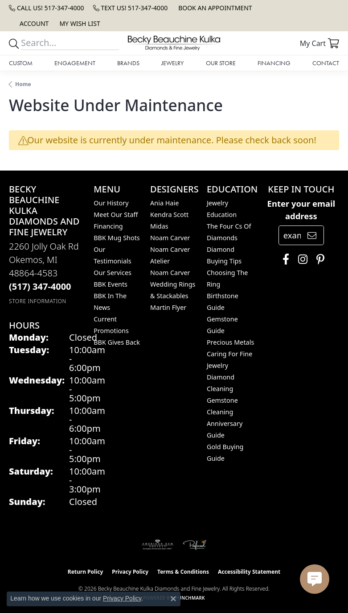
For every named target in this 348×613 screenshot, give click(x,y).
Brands (128, 63)
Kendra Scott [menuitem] (169, 214)
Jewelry (172, 63)
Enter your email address (301, 209)
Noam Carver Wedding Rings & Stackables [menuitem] (172, 284)
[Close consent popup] (173, 598)
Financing (274, 63)
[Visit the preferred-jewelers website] (195, 544)
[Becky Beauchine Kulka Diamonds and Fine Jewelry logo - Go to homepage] (174, 43)
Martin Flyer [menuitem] (168, 307)
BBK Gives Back (117, 342)
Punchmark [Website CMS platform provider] (190, 598)
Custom (21, 63)
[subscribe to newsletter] (311, 235)
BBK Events (110, 284)
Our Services (112, 272)
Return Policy (85, 571)
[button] (33, 23)
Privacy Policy (130, 571)
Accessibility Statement (249, 571)
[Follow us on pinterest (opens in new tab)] (318, 259)
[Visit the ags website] (157, 544)
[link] (46, 8)
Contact (325, 63)
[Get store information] (37, 301)
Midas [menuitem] (159, 226)
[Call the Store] (40, 286)
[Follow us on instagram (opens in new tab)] (300, 259)
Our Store (221, 63)
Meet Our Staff (116, 214)
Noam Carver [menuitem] (170, 238)
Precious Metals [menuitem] (230, 342)
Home (23, 84)
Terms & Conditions (183, 571)
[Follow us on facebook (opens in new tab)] (283, 259)
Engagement (74, 63)
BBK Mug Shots (116, 238)
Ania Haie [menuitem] (164, 203)
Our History (111, 203)
